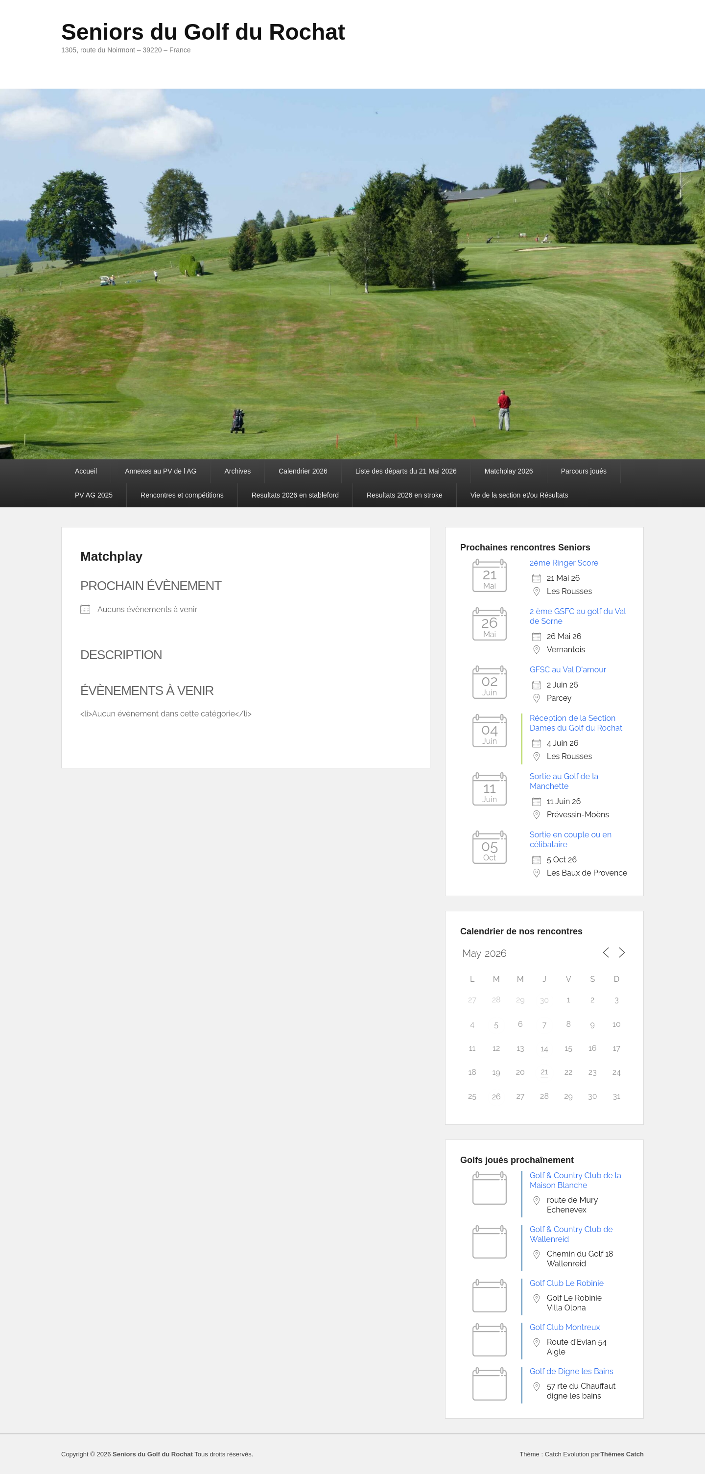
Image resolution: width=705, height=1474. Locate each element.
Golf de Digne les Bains (571, 1371)
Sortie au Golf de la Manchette (564, 781)
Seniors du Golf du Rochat (203, 32)
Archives (237, 471)
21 (544, 1071)
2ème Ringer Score (564, 563)
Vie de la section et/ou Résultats (519, 495)
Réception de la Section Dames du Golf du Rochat (576, 723)
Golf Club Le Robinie (567, 1283)
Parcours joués (584, 471)
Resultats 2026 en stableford (295, 495)
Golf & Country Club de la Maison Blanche (575, 1180)
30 (544, 1000)
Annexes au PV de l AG (160, 471)
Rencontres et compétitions (182, 495)
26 (496, 1096)
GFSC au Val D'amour (568, 669)
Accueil (86, 471)
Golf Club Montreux (565, 1327)
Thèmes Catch (622, 1454)
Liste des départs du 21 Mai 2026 (406, 471)
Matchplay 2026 (509, 471)
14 (544, 1048)
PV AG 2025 (94, 495)
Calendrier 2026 (303, 471)
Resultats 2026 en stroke (405, 495)
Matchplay (111, 556)
